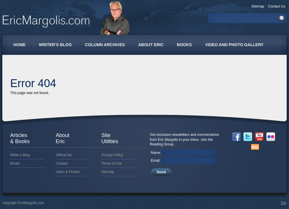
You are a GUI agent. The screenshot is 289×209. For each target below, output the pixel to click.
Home (19, 44)
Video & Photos (68, 172)
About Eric (151, 44)
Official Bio (64, 155)
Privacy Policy (112, 155)
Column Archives (105, 44)
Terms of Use (111, 163)
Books (184, 44)
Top (283, 203)
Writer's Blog (20, 155)
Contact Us (276, 6)
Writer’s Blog (55, 44)
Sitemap (257, 6)
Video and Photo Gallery (234, 44)
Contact (62, 163)
